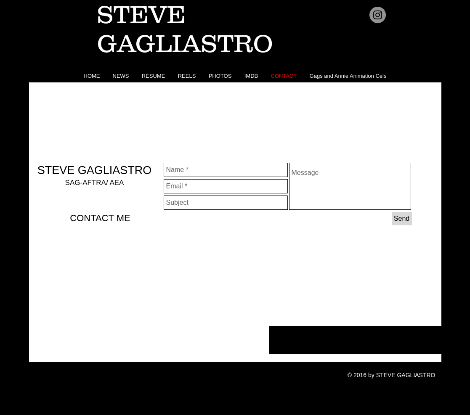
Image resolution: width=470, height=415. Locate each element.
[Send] (402, 218)
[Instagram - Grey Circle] (377, 15)
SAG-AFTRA (85, 183)
